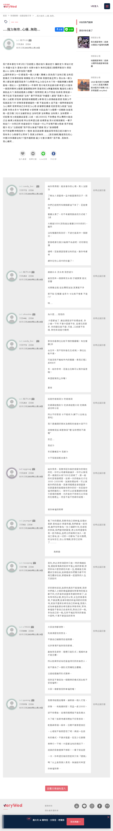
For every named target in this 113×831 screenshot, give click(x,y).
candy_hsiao (29, 186)
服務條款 (49, 805)
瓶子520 (24, 40)
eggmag (27, 469)
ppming (27, 700)
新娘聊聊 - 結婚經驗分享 (20, 15)
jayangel (27, 520)
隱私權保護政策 (51, 810)
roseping (27, 562)
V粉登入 (95, 6)
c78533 (26, 626)
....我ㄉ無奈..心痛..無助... (45, 15)
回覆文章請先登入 (56, 788)
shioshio (27, 314)
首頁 (5, 15)
